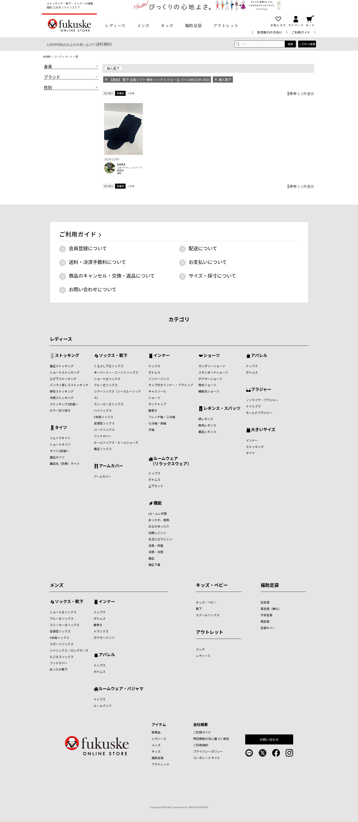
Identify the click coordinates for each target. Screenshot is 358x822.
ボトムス (154, 372)
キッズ (167, 25)
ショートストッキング (64, 372)
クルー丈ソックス (106, 385)
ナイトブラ (253, 406)
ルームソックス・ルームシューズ (116, 442)
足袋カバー (268, 628)
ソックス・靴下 (113, 355)
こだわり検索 (307, 44)
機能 (157, 503)
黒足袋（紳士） (271, 608)
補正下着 (154, 564)
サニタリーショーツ (211, 366)
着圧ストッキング (62, 366)
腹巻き (152, 410)
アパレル (259, 355)
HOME (47, 56)
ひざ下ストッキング (63, 379)
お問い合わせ (269, 739)
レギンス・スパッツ (221, 408)
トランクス (101, 631)
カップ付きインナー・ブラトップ (170, 385)
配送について (203, 248)
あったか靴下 (59, 669)
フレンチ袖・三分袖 (161, 417)
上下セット (155, 486)
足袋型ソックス (104, 423)
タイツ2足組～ (59, 451)
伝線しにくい (157, 533)
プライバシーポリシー (208, 751)
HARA (121, 164)
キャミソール (157, 391)
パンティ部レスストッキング (69, 385)
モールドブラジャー (259, 413)
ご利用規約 (200, 745)
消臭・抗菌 (155, 545)
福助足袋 (193, 25)
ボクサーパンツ (104, 637)
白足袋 (265, 602)
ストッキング (67, 355)
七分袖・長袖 (157, 423)
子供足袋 (266, 615)
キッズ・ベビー (212, 585)
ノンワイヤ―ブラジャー (262, 400)
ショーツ (154, 397)
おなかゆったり (158, 526)
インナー (161, 355)
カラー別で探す (60, 410)
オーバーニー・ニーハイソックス (116, 372)
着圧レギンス (207, 431)
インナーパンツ (158, 379)
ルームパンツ (103, 705)
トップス (154, 366)
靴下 (199, 608)
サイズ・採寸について (212, 275)
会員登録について (88, 248)
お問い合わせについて (92, 289)
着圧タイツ (57, 457)
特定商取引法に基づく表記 (211, 738)
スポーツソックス (62, 644)
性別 (48, 87)
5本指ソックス (103, 417)
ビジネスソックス (62, 657)
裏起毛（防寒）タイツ (64, 463)
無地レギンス (207, 425)
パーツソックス (104, 429)
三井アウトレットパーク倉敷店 (129, 169)
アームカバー (111, 465)
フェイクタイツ (60, 438)
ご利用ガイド (301, 32)
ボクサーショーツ (210, 379)
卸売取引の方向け (269, 32)
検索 (290, 44)
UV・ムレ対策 (157, 513)
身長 (48, 66)
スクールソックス (208, 615)
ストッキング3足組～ (64, 404)
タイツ (61, 427)
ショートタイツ (60, 444)
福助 (119, 173)
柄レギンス (205, 419)
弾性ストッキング (62, 391)
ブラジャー (261, 389)
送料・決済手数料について (97, 261)
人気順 (130, 93)
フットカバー (103, 436)
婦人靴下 (113, 68)
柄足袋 (265, 621)
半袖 (151, 429)
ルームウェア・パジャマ (121, 688)
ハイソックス (103, 410)
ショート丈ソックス (107, 379)
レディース (115, 25)
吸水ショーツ (207, 385)
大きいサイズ (263, 429)
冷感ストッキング (62, 397)
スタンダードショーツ (213, 372)
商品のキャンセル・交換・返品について (112, 275)
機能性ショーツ (208, 391)
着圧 (151, 558)
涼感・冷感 (155, 552)
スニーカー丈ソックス (109, 404)
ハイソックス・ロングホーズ (69, 650)
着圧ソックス (103, 449)
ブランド (52, 77)
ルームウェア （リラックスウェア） (169, 461)
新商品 (156, 732)
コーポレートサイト (206, 758)
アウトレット (226, 25)
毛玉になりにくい (160, 539)
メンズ (143, 25)
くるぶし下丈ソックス (109, 366)
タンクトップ (157, 404)
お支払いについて (208, 261)
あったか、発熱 (158, 520)
